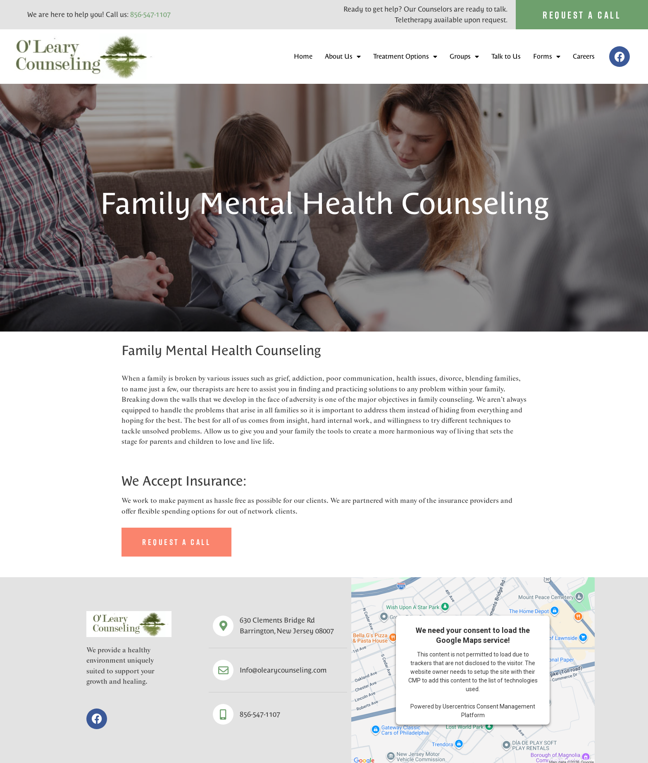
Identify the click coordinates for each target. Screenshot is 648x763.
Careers (584, 56)
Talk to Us (506, 56)
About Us (343, 56)
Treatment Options (405, 56)
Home (303, 56)
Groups (464, 56)
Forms (546, 56)
